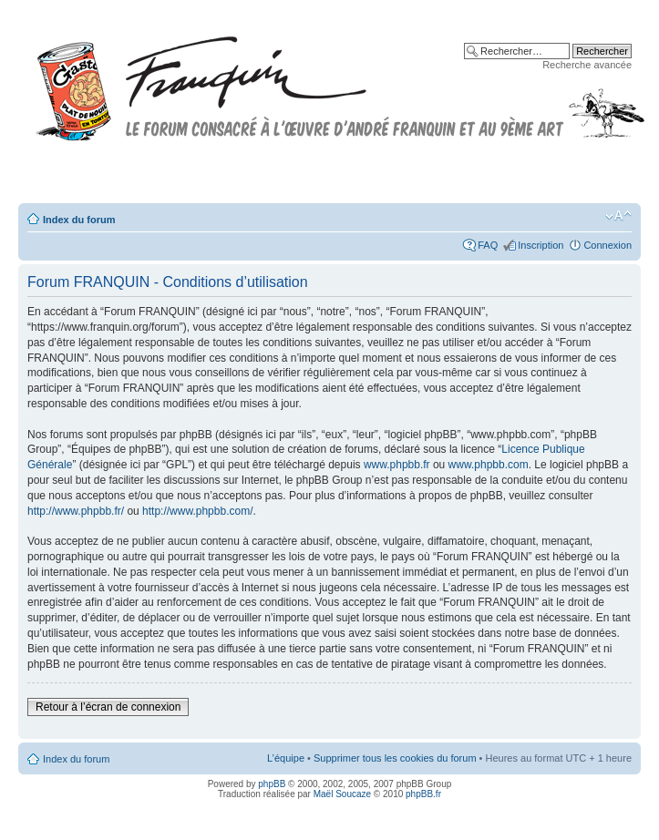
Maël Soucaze (342, 794)
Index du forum (79, 219)
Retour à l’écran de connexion (108, 707)
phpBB (271, 784)
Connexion (607, 245)
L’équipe (285, 758)
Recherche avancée (587, 64)
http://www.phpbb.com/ (197, 511)
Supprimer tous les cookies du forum (395, 758)
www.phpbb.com (488, 464)
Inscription (540, 245)
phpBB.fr (423, 794)
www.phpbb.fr (397, 464)
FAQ (488, 245)
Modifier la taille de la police (618, 216)
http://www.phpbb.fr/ (75, 511)
